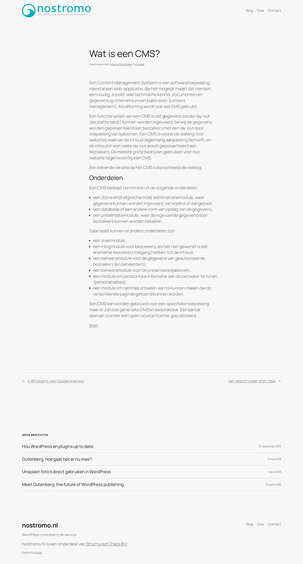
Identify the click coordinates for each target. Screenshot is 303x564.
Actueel (139, 64)
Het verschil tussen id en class (251, 381)
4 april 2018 (274, 472)
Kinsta (38, 552)
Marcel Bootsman (121, 64)
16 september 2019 (269, 446)
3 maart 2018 (273, 484)
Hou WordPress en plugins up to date (57, 446)
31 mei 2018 (274, 459)
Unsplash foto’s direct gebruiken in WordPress (66, 471)
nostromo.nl (40, 525)
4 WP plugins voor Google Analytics (56, 381)
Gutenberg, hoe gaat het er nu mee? (57, 459)
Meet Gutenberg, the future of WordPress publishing (73, 484)
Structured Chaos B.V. (107, 544)
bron (93, 325)
